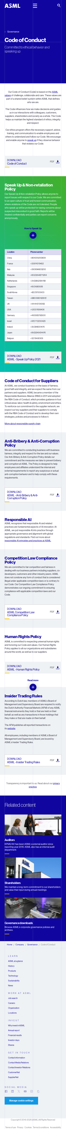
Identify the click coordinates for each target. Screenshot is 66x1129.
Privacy (20, 1127)
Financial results (15, 1035)
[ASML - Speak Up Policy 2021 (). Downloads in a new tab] (33, 357)
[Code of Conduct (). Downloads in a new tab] (33, 161)
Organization (13, 1008)
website (11, 728)
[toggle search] (59, 6)
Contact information (16, 1058)
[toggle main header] (35, 6)
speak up (31, 140)
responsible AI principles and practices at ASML (28, 540)
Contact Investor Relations (19, 1067)
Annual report (14, 1030)
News (10, 985)
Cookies (28, 1127)
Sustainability (14, 981)
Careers (11, 1003)
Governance (13, 31)
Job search (13, 998)
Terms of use (10, 1127)
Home (9, 944)
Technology (13, 976)
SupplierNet (13, 1077)
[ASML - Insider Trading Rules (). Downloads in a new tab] (33, 760)
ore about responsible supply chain (23, 423)
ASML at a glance (15, 961)
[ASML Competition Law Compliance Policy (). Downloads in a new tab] (33, 612)
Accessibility (55, 1127)
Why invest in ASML (16, 1025)
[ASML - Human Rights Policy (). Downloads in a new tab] (33, 667)
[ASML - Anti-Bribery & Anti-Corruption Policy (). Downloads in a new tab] (33, 495)
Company (19, 944)
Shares (11, 1045)
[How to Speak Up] (33, 235)
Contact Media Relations (18, 1062)
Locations (12, 1013)
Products (12, 971)
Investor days (13, 1040)
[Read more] (33, 687)
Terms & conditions (41, 1127)
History (11, 966)
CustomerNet (14, 1072)
